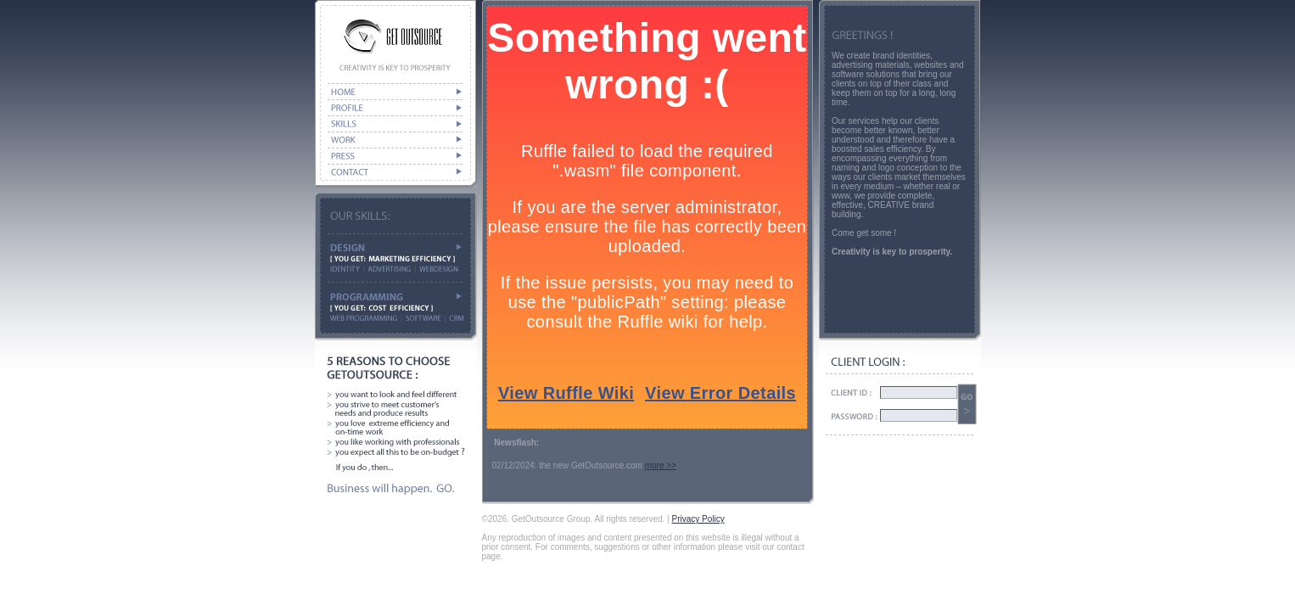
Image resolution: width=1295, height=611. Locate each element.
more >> (660, 465)
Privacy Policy (697, 519)
